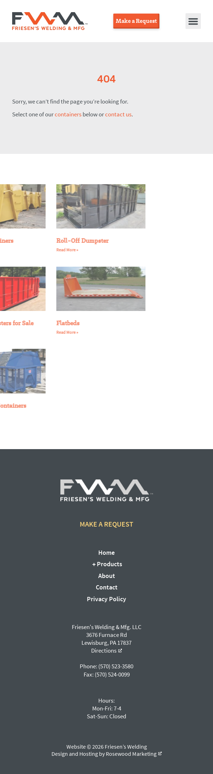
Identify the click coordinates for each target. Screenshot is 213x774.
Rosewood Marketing (131, 753)
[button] (193, 21)
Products (106, 564)
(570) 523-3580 (115, 666)
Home (106, 552)
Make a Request (106, 523)
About (106, 576)
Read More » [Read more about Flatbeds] (53, 332)
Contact (107, 587)
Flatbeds (54, 323)
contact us (118, 114)
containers (68, 114)
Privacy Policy (106, 599)
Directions (104, 650)
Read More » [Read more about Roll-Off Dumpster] (53, 249)
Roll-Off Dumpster (69, 240)
